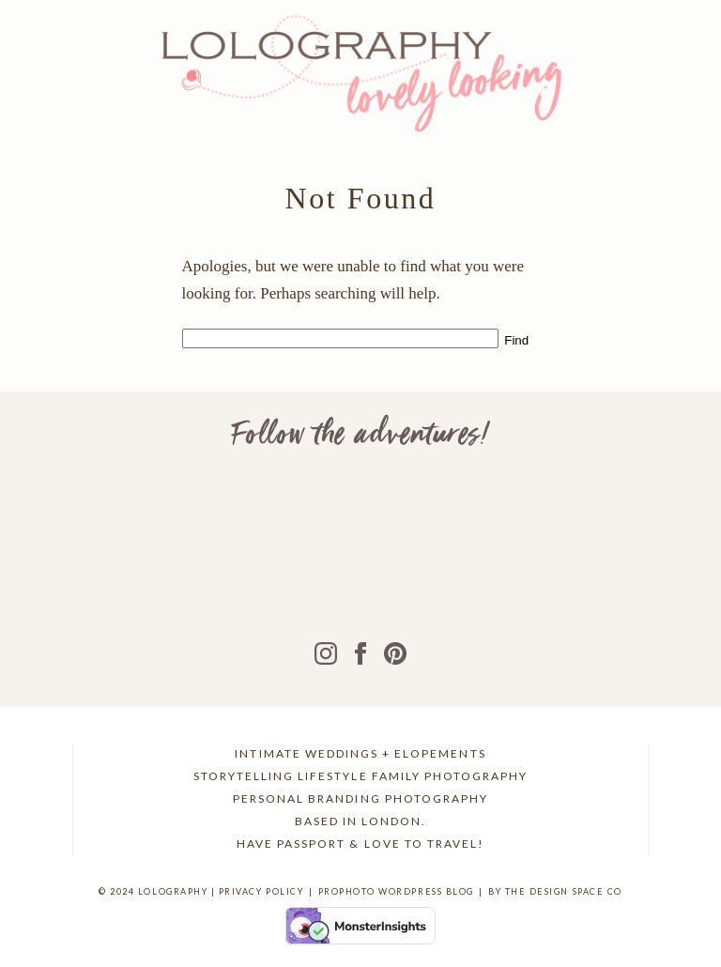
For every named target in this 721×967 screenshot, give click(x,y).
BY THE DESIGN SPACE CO (555, 891)
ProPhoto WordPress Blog (396, 891)
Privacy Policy (261, 891)
